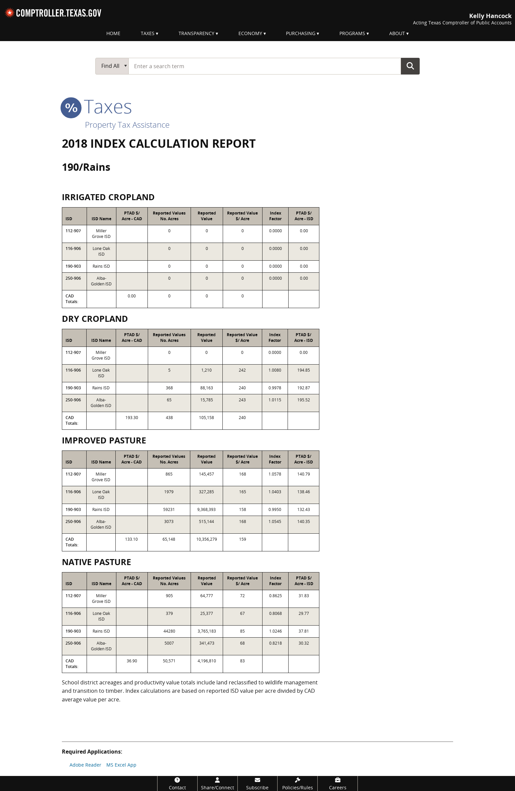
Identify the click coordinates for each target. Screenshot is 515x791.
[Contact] (177, 783)
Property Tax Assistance (127, 124)
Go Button (410, 66)
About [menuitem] (397, 33)
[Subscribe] (258, 783)
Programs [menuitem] (352, 33)
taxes (97, 106)
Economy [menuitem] (250, 33)
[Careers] (337, 783)
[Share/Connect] (217, 783)
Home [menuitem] (113, 33)
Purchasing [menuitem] (300, 33)
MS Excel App (121, 765)
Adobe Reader (85, 765)
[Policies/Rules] (297, 783)
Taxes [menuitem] (147, 33)
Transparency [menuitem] (196, 33)
